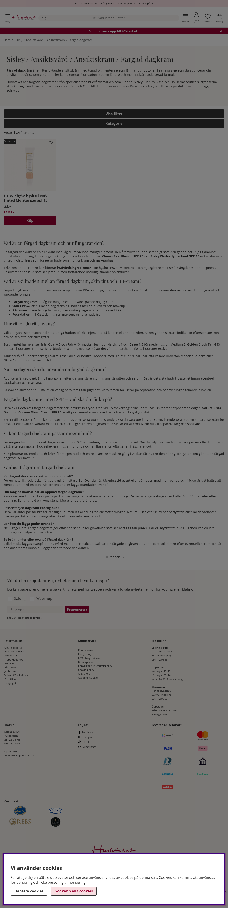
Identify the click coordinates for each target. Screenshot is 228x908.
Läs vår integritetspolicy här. (24, 618)
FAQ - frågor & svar (89, 658)
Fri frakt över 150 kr (85, 3)
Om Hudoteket (13, 647)
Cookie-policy (86, 669)
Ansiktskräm (56, 40)
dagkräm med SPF (106, 424)
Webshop (44, 598)
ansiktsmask (107, 454)
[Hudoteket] (24, 17)
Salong (20, 598)
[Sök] (108, 18)
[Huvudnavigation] (8, 18)
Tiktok (86, 742)
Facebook (87, 732)
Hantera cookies (28, 891)
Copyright (10, 683)
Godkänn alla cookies (74, 891)
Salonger (9, 663)
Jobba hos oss (12, 671)
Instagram (88, 737)
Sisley (18, 40)
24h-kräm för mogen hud (60, 454)
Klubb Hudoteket (14, 659)
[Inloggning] (196, 18)
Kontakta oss (85, 650)
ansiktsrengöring (90, 378)
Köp (29, 220)
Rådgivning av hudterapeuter (118, 3)
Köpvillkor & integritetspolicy (95, 665)
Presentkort (11, 655)
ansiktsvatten (115, 378)
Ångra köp (84, 673)
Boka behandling (14, 651)
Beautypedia (85, 662)
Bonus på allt (146, 3)
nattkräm (71, 390)
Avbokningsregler (88, 677)
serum (137, 378)
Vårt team (10, 667)
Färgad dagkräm (80, 40)
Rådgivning (84, 654)
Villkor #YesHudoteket (17, 675)
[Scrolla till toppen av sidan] (114, 557)
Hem (7, 40)
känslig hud (57, 512)
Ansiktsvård (34, 40)
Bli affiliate (10, 679)
